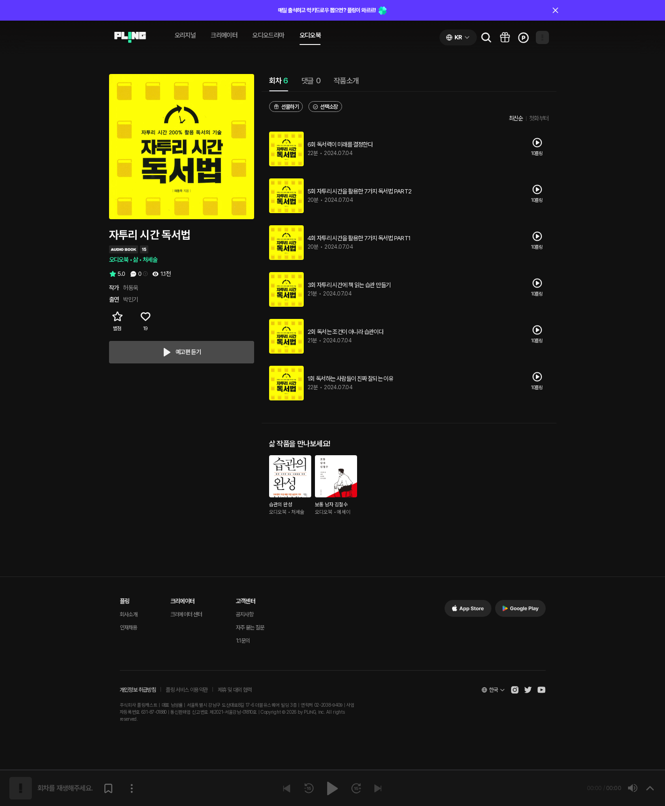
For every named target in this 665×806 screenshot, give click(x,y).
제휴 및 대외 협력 (235, 690)
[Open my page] (542, 37)
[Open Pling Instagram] (515, 690)
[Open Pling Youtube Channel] (541, 690)
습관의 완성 (280, 505)
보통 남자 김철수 (331, 505)
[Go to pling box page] (505, 37)
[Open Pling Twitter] (528, 690)
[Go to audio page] (130, 37)
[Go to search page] (486, 37)
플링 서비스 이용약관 (186, 690)
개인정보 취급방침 (138, 690)
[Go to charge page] (523, 37)
